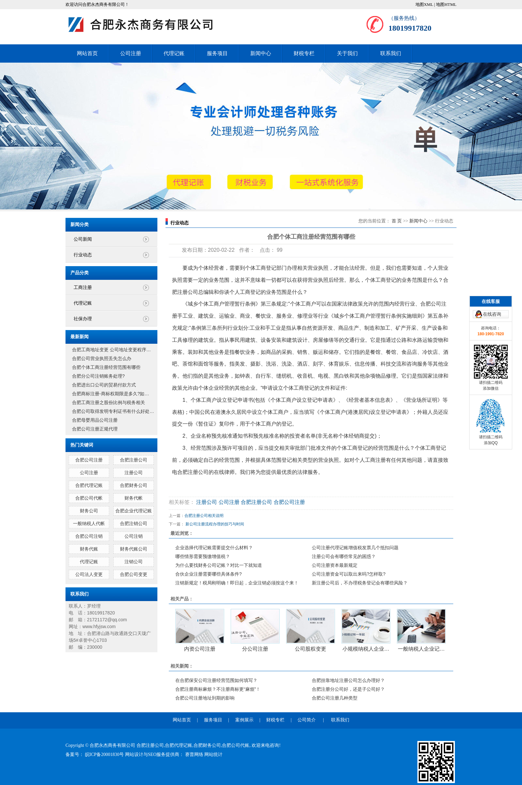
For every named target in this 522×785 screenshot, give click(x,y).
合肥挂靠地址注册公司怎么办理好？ (348, 680)
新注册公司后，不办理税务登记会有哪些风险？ (360, 582)
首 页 (397, 221)
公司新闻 (83, 239)
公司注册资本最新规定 (334, 565)
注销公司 (133, 561)
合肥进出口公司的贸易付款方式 (104, 384)
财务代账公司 (133, 548)
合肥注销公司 (133, 523)
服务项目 (217, 53)
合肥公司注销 (89, 536)
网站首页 (87, 53)
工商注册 (83, 287)
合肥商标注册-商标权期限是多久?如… (110, 393)
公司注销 (133, 536)
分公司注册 (255, 649)
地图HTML (446, 4)
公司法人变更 (89, 574)
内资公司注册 (199, 649)
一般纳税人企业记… (421, 649)
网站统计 (213, 754)
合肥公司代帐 (89, 498)
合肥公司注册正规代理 (95, 428)
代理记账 (174, 53)
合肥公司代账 (235, 745)
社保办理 (83, 318)
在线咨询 (492, 283)
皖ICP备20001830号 (105, 754)
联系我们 (390, 53)
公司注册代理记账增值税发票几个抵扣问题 (355, 547)
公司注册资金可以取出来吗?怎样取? (348, 574)
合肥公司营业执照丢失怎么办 (101, 358)
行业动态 (83, 254)
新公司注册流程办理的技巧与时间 (214, 524)
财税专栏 (304, 53)
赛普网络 (195, 754)
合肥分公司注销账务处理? (98, 376)
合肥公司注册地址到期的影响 (205, 698)
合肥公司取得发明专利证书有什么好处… (113, 411)
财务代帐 (133, 498)
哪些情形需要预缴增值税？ (202, 556)
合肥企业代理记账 (133, 510)
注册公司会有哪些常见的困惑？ (344, 556)
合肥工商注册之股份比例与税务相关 (108, 402)
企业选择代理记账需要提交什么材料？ (214, 547)
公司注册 (130, 53)
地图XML (424, 4)
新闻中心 (260, 53)
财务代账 (89, 548)
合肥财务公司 (133, 485)
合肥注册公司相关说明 (204, 515)
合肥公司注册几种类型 (334, 698)
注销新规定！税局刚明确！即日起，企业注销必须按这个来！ (236, 582)
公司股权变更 (310, 649)
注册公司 (133, 472)
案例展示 (244, 719)
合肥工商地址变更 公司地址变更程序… (111, 349)
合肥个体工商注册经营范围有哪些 (106, 367)
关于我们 (347, 53)
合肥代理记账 (89, 485)
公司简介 (306, 719)
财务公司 (89, 510)
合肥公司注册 (89, 459)
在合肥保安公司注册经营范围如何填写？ (216, 680)
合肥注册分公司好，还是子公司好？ (348, 689)
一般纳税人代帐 (89, 523)
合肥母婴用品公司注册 (95, 420)
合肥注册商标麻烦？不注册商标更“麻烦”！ (217, 689)
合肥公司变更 (133, 574)
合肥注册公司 (133, 459)
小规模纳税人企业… (365, 649)
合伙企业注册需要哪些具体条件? (208, 574)
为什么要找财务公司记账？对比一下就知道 (218, 565)
